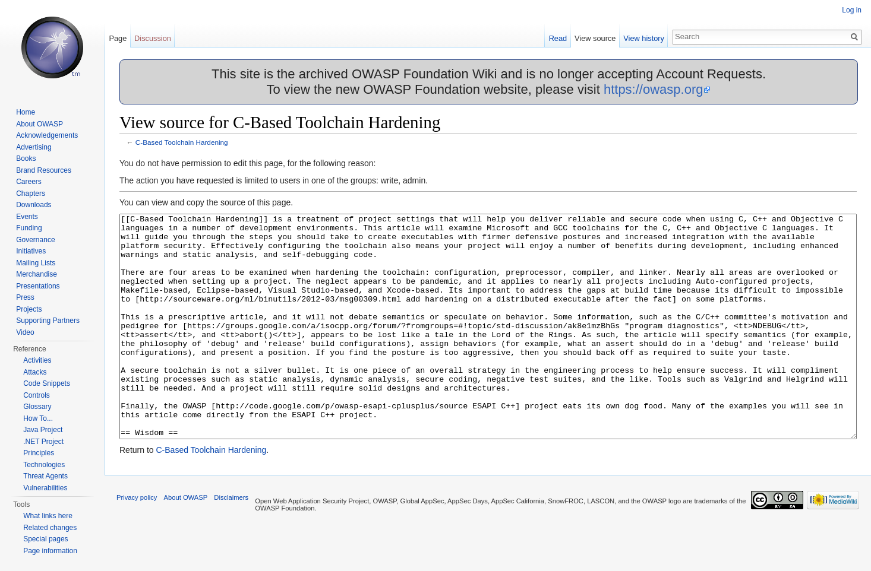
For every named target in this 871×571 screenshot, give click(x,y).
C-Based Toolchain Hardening (181, 142)
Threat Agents (45, 476)
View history (643, 38)
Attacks (34, 372)
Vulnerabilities (45, 488)
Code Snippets (46, 383)
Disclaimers (231, 541)
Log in (851, 10)
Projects (29, 309)
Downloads (33, 205)
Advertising (33, 147)
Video (25, 332)
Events (27, 216)
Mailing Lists (35, 263)
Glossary (37, 406)
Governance (35, 240)
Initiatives (31, 251)
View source (595, 38)
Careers (29, 181)
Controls (36, 395)
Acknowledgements (47, 135)
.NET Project (43, 441)
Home (25, 112)
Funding (29, 228)
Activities (37, 360)
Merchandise (36, 274)
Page (118, 38)
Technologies (44, 465)
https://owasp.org (653, 89)
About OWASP (39, 124)
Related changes (50, 528)
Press (25, 297)
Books (26, 158)
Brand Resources (43, 170)
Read (558, 38)
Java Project (42, 430)
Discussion (152, 38)
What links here (47, 516)
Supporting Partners (48, 320)
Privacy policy (136, 541)
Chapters (30, 193)
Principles (38, 453)
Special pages (45, 539)
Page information (50, 551)
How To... (38, 418)
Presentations (37, 286)
